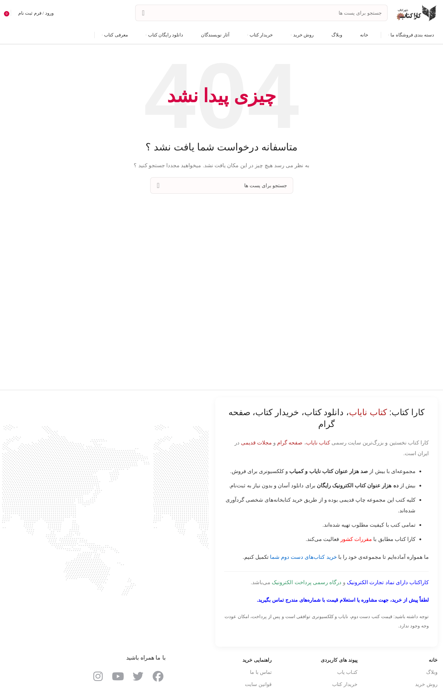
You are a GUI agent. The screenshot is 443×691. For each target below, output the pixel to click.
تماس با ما (261, 673)
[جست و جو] (261, 13)
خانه (433, 660)
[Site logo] (416, 13)
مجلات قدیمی (256, 443)
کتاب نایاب (318, 443)
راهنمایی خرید (257, 660)
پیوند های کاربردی (339, 660)
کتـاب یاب (347, 673)
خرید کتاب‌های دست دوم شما (303, 558)
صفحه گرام (289, 443)
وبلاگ (432, 673)
